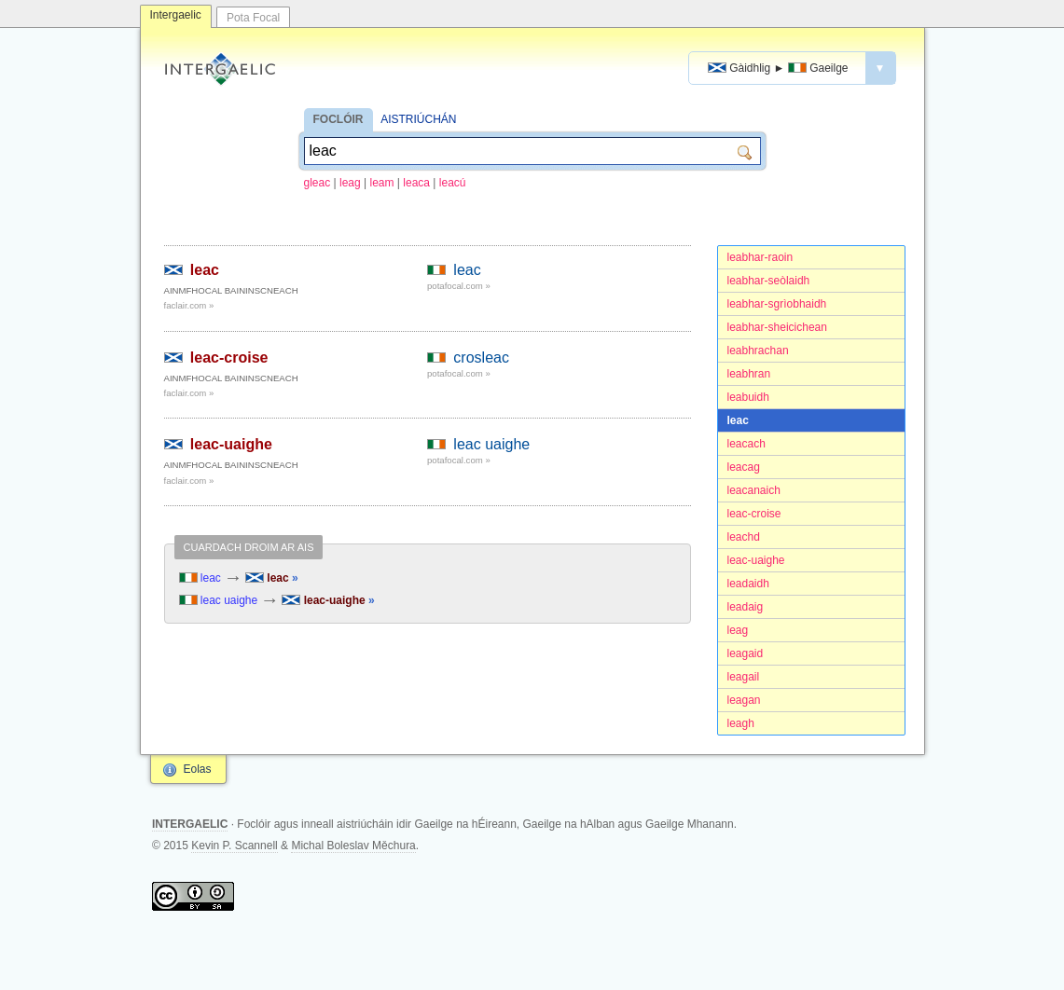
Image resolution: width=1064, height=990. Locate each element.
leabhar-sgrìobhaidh (777, 303)
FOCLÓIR (338, 119)
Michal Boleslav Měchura (353, 845)
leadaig (745, 606)
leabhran (749, 373)
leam (382, 182)
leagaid (745, 653)
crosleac (481, 357)
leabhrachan (758, 350)
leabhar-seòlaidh (768, 280)
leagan (744, 700)
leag (350, 182)
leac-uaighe (756, 560)
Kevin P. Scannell (234, 845)
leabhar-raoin (760, 257)
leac (738, 420)
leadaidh (748, 583)
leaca (416, 182)
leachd (743, 536)
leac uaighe (491, 444)
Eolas (198, 769)
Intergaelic (175, 14)
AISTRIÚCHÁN (418, 119)
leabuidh (748, 397)
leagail (743, 676)
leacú (452, 182)
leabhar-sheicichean (777, 327)
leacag (743, 467)
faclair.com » (189, 305)
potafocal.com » (459, 286)
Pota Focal (253, 17)
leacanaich (754, 490)
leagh (740, 723)
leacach (746, 443)
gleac (317, 182)
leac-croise (754, 513)
